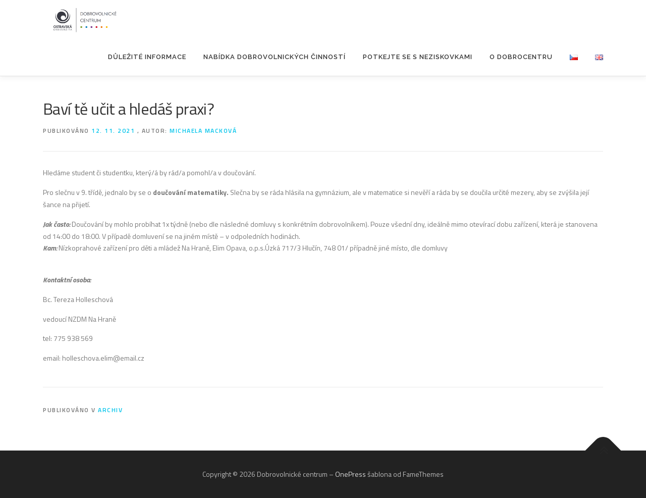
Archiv (110, 410)
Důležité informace (147, 57)
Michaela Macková (203, 130)
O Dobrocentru (521, 57)
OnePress (350, 474)
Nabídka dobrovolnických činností (274, 57)
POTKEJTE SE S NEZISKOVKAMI (417, 57)
